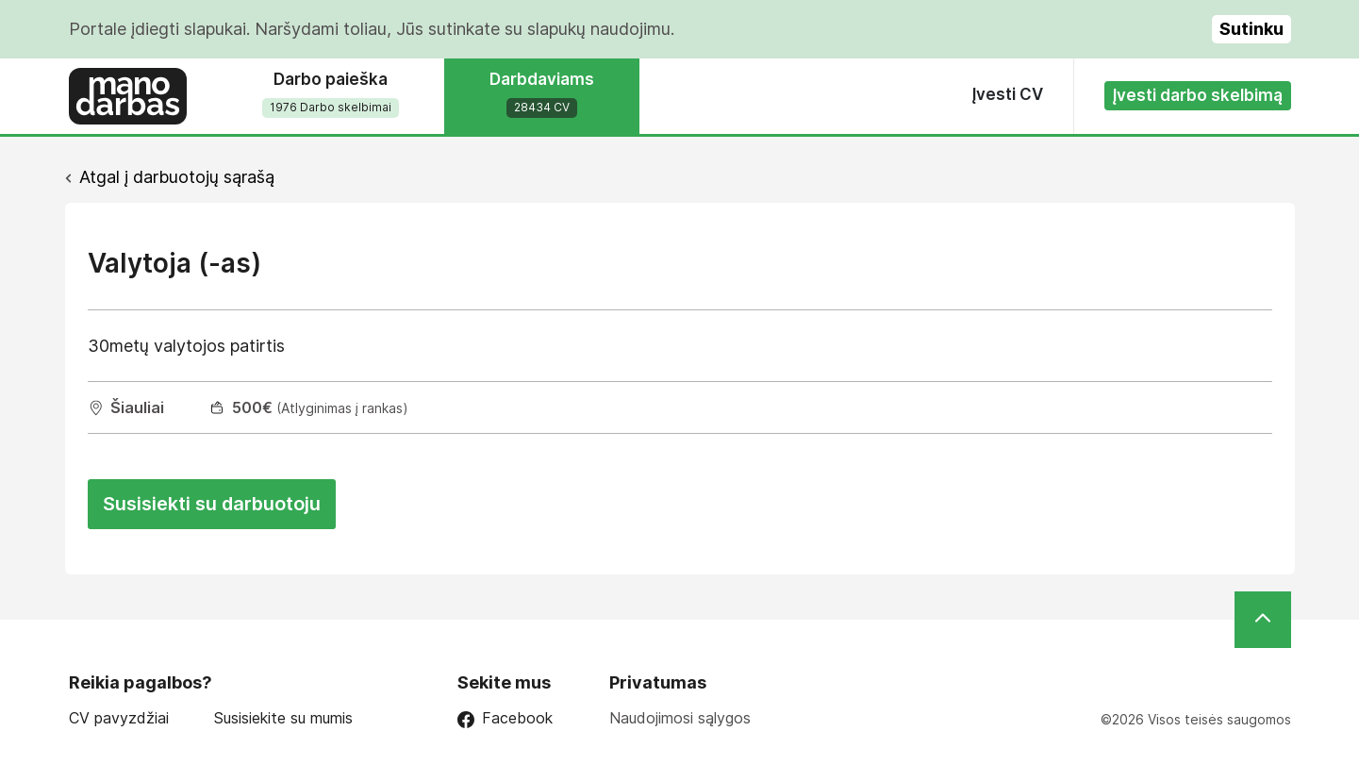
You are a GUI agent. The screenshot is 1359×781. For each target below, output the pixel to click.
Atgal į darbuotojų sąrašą (176, 177)
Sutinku (1251, 29)
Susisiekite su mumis (283, 718)
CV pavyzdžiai (119, 718)
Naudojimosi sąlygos (680, 717)
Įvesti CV (1007, 94)
